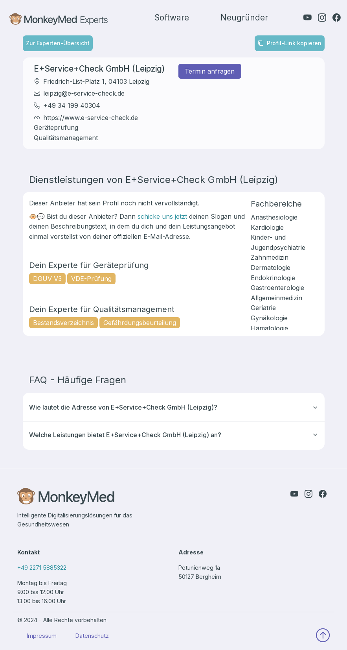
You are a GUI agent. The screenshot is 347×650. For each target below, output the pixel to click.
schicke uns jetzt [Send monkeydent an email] (162, 216)
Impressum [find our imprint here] (42, 635)
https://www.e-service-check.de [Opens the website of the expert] (90, 118)
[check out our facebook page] (336, 17)
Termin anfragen (210, 71)
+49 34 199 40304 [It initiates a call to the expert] (71, 105)
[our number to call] (93, 570)
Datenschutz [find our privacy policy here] (92, 635)
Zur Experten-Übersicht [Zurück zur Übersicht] (58, 43)
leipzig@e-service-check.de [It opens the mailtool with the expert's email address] (84, 93)
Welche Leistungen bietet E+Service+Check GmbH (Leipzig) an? (173, 435)
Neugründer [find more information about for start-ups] (244, 17)
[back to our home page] (93, 499)
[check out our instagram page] (322, 17)
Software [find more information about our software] (171, 17)
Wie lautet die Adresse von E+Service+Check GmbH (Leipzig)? (173, 407)
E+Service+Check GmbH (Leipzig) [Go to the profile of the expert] (99, 69)
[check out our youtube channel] (307, 17)
